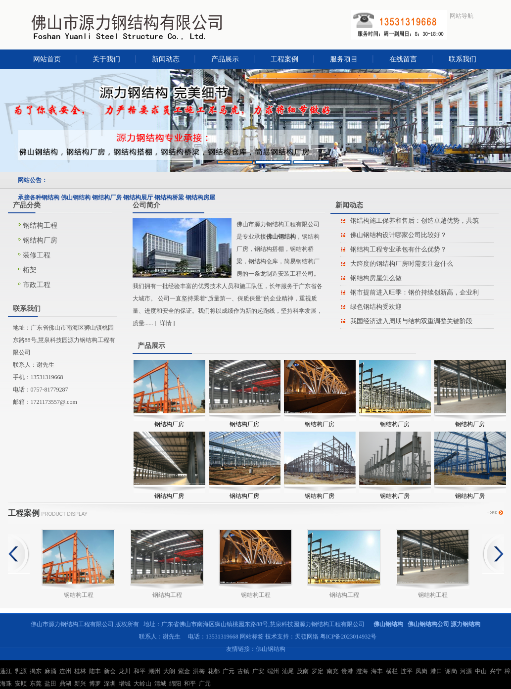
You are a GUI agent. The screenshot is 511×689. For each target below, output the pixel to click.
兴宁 (496, 671)
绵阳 (175, 683)
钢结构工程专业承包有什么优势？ (398, 249)
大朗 (169, 671)
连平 (407, 671)
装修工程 (36, 255)
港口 (436, 671)
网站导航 (461, 15)
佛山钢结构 (270, 648)
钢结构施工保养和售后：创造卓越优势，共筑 (414, 220)
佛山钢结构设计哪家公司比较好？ (398, 235)
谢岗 (451, 671)
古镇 (243, 671)
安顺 (21, 683)
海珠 (6, 683)
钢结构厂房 (40, 240)
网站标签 (252, 636)
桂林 (80, 671)
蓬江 (6, 671)
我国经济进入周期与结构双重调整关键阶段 (411, 321)
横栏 (392, 671)
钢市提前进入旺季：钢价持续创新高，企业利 (414, 292)
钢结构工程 (40, 225)
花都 (214, 671)
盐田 (50, 683)
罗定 (318, 671)
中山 (481, 671)
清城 (160, 683)
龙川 (125, 671)
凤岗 (421, 671)
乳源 (21, 671)
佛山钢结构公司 (428, 624)
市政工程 (36, 285)
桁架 (30, 270)
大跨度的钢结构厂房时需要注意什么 (401, 263)
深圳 (110, 683)
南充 (332, 671)
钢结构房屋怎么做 (376, 278)
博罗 (95, 683)
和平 (139, 671)
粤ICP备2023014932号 (348, 636)
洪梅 (199, 671)
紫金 (184, 671)
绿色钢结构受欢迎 (376, 306)
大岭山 (142, 683)
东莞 (36, 683)
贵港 (347, 671)
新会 (110, 671)
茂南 (303, 671)
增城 (125, 683)
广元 (228, 671)
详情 (166, 323)
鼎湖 (65, 683)
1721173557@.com (54, 401)
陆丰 (95, 671)
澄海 (362, 671)
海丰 (377, 671)
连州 (65, 671)
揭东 (36, 671)
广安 (258, 671)
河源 (466, 671)
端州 (273, 671)
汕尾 (288, 671)
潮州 (154, 671)
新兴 (80, 683)
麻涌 (50, 671)
